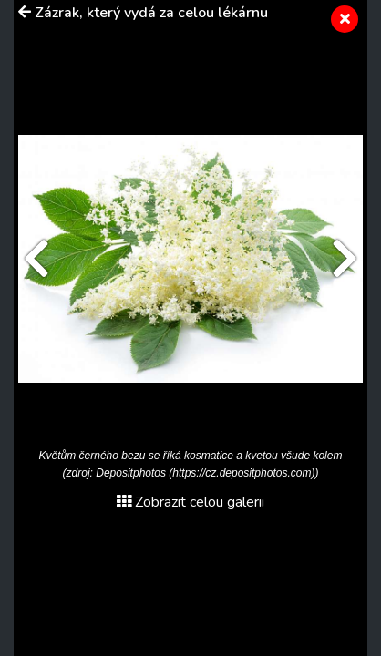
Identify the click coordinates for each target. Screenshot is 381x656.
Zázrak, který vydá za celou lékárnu (151, 13)
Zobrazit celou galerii (190, 502)
